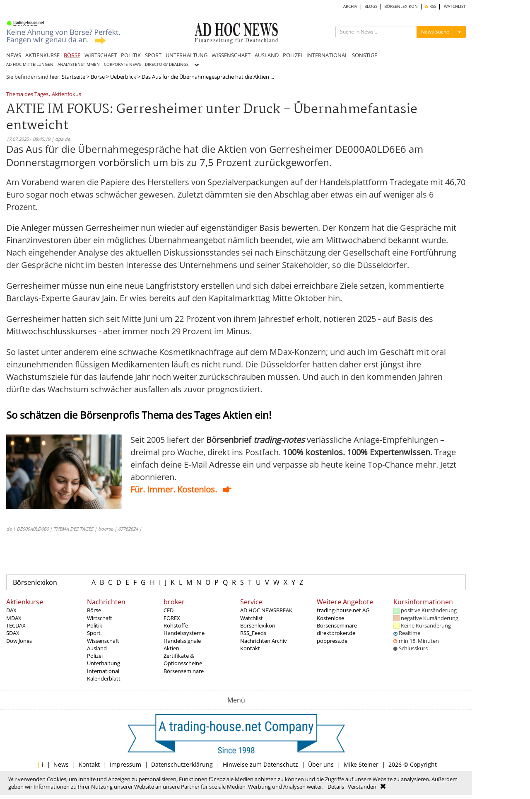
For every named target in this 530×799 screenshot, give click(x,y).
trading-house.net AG (343, 610)
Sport (94, 633)
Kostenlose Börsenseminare (337, 621)
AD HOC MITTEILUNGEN (29, 64)
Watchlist (251, 618)
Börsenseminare (184, 671)
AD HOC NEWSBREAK (266, 610)
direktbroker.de (336, 633)
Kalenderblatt (103, 678)
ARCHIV (350, 6)
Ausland (97, 648)
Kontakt (250, 648)
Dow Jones (19, 641)
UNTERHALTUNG (186, 55)
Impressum (125, 764)
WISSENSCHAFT (231, 55)
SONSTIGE (364, 55)
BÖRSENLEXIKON (401, 6)
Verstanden (362, 786)
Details (336, 786)
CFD (168, 610)
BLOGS (370, 6)
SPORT (153, 55)
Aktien (171, 648)
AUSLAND (267, 55)
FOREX (172, 618)
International (103, 671)
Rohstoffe (176, 625)
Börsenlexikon (35, 582)
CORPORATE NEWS (122, 64)
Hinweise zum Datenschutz (260, 764)
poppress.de (332, 641)
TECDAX (16, 625)
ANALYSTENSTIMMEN (79, 64)
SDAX (12, 633)
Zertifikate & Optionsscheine (183, 659)
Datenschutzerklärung (182, 764)
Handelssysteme (184, 633)
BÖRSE (72, 55)
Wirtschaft (99, 618)
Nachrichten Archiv (263, 641)
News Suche (435, 31)
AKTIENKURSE (42, 55)
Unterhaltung (103, 663)
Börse (98, 76)
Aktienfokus (66, 95)
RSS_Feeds (253, 633)
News (61, 764)
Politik (94, 625)
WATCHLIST (455, 6)
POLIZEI (292, 55)
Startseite (73, 76)
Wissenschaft (103, 641)
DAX (11, 610)
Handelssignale (182, 641)
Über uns (321, 764)
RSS (430, 6)
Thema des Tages (27, 95)
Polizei (95, 655)
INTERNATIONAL (327, 55)
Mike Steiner (361, 764)
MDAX (14, 618)
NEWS (13, 55)
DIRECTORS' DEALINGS (166, 64)
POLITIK (131, 55)
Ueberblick (123, 76)
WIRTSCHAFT (100, 55)
